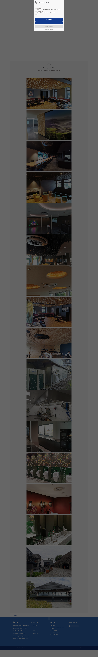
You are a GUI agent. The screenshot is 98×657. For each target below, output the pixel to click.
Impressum (51, 29)
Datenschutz (47, 29)
